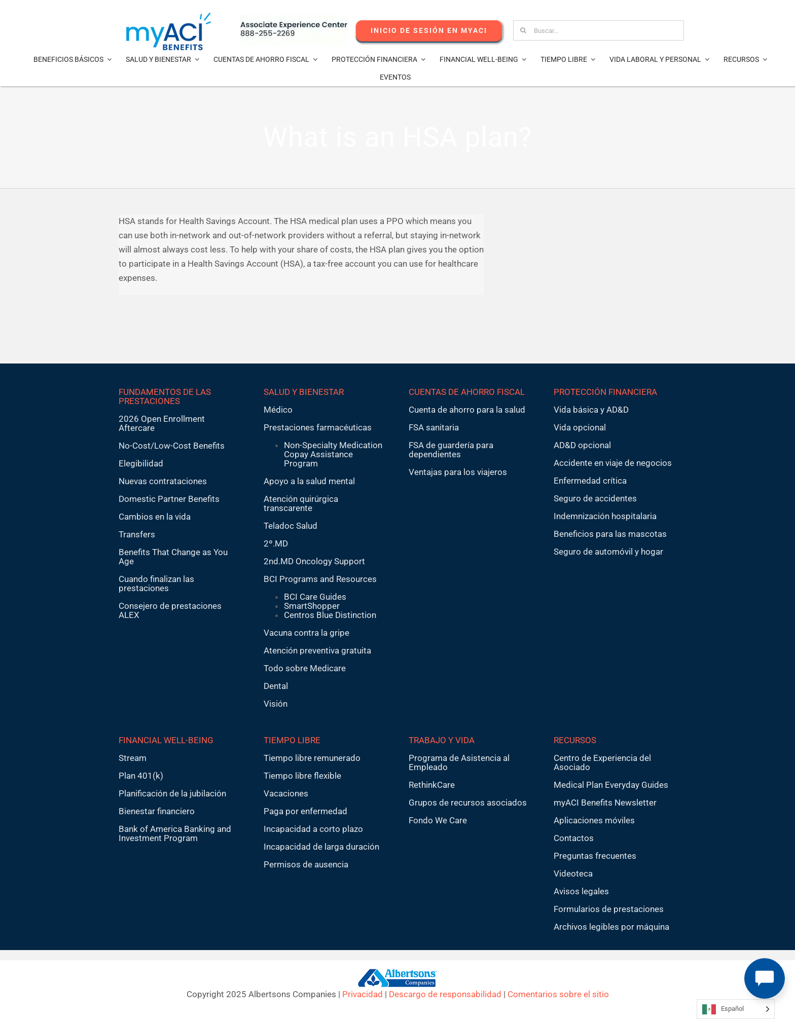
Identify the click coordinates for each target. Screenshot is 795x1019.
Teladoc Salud (290, 526)
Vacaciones (286, 793)
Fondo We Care (438, 820)
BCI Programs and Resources (320, 579)
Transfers (137, 534)
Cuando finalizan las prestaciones (156, 583)
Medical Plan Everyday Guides (611, 785)
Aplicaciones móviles (594, 820)
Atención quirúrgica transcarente (301, 503)
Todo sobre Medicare (305, 668)
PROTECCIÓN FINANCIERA (605, 392)
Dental (276, 686)
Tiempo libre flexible (302, 776)
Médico (278, 410)
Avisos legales (581, 891)
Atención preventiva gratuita (317, 650)
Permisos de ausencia (306, 864)
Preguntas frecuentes (595, 856)
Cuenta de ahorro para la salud (467, 410)
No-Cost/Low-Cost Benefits (172, 446)
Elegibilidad (141, 463)
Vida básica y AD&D (591, 410)
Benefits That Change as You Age (173, 556)
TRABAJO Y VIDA (442, 740)
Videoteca (573, 873)
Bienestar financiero (157, 811)
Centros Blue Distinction (330, 615)
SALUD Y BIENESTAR (304, 392)
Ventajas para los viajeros (458, 472)
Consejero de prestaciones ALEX (170, 610)
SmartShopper (312, 606)
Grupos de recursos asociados (468, 802)
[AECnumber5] (294, 19)
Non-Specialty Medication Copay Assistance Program (333, 454)
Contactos (574, 838)
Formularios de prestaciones (609, 909)
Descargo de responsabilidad (445, 994)
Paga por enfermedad (305, 811)
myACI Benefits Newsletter (605, 802)
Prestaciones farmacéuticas (318, 427)
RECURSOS (575, 740)
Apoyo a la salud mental (309, 481)
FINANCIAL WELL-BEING (166, 740)
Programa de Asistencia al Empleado (459, 762)
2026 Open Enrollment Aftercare (162, 423)
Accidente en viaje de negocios (613, 463)
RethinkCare (432, 785)
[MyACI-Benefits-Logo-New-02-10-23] (168, 17)
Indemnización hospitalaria (605, 516)
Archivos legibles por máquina (611, 927)
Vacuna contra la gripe (306, 633)
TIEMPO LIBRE (292, 740)
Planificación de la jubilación (172, 793)
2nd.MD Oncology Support (314, 561)
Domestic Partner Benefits (169, 499)
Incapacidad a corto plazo (313, 829)
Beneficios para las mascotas (610, 534)
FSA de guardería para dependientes (451, 449)
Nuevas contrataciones (163, 481)
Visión (275, 704)
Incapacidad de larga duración (321, 847)
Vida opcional (580, 427)
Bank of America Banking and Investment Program (175, 833)
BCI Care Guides (315, 597)
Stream (133, 758)
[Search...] (598, 30)
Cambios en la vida (155, 517)
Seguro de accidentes (595, 498)
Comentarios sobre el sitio (558, 994)
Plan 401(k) (141, 776)
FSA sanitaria (434, 427)
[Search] (523, 30)
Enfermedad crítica (590, 481)
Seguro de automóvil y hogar (608, 552)
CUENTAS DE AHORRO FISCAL (467, 392)
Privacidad (362, 994)
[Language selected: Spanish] (736, 1009)
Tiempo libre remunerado (312, 758)
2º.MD (276, 543)
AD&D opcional (582, 445)
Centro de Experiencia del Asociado (602, 762)
